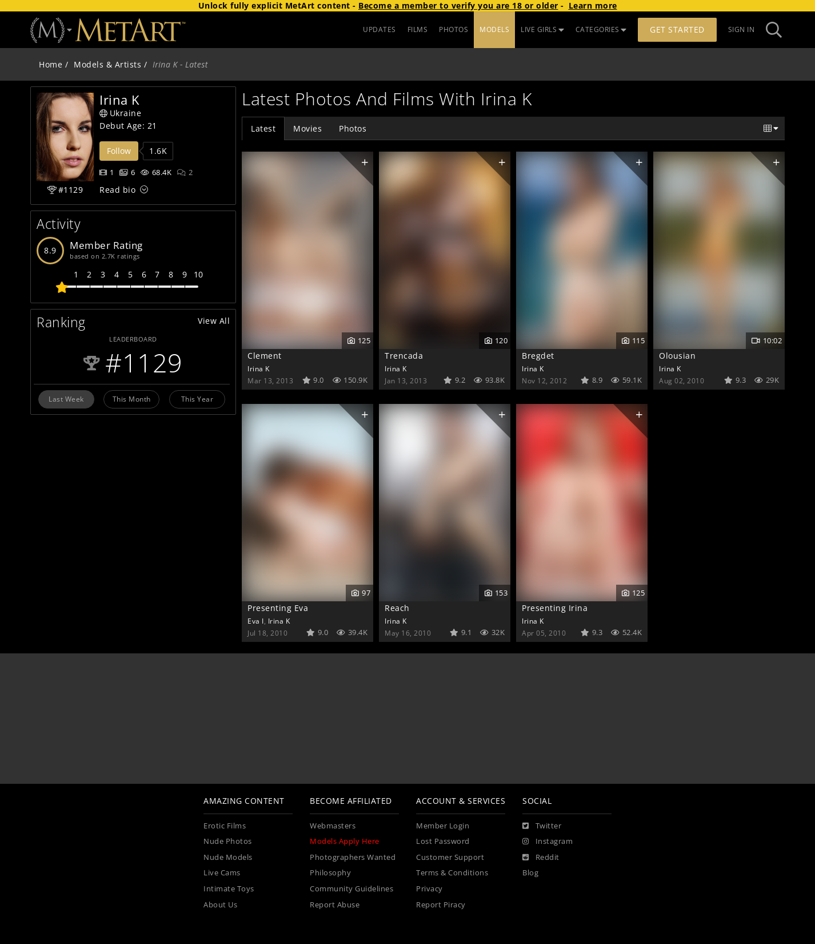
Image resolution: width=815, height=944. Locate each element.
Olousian (677, 355)
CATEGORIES (601, 29)
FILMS (418, 29)
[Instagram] (547, 841)
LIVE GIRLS (542, 29)
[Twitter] (541, 826)
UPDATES (379, 29)
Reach (397, 607)
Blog (530, 873)
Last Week (66, 398)
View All (214, 320)
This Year (197, 398)
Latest (263, 128)
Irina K (258, 368)
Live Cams (222, 873)
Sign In (741, 29)
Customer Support (450, 857)
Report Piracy (441, 905)
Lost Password (443, 841)
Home (50, 64)
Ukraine (120, 113)
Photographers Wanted (352, 857)
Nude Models (228, 857)
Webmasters (332, 826)
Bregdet (538, 355)
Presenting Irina (555, 607)
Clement (264, 355)
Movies (307, 128)
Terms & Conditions (452, 873)
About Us (220, 905)
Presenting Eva (277, 607)
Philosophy (330, 873)
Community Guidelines (351, 889)
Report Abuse (334, 905)
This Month (132, 398)
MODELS (494, 29)
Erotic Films (224, 826)
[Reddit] (541, 857)
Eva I (255, 620)
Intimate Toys (228, 889)
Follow (119, 150)
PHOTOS (453, 29)
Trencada (404, 355)
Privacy (429, 889)
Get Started (677, 29)
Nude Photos (227, 841)
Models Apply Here (344, 841)
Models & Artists (107, 64)
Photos (352, 128)
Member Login (442, 826)
